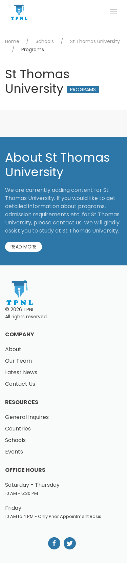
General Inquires (27, 417)
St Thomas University (95, 41)
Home (12, 41)
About (13, 349)
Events (14, 452)
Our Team (18, 361)
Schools (45, 41)
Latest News (21, 372)
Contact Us (20, 384)
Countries (18, 429)
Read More (23, 246)
